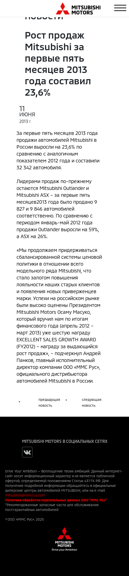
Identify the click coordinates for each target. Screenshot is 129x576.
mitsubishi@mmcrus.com (25, 495)
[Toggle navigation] (120, 8)
